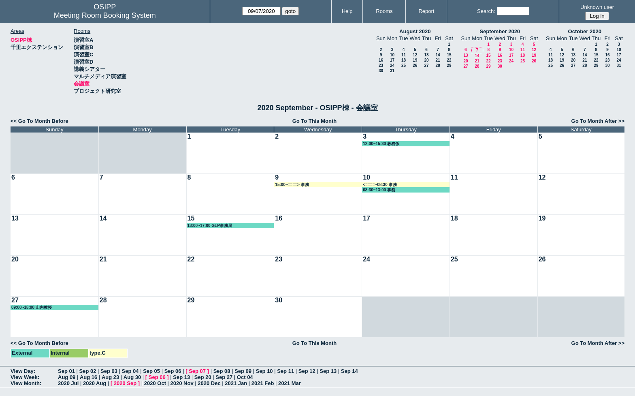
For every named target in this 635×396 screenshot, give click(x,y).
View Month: (26, 383)
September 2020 (499, 31)
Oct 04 (245, 377)
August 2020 (414, 31)
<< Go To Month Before (39, 121)
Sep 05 (151, 371)
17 (392, 60)
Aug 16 (88, 377)
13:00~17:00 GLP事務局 (210, 225)
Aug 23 (110, 377)
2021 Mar (289, 383)
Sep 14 (349, 371)
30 (381, 70)
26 (415, 65)
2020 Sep (125, 383)
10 (392, 55)
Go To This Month (314, 121)
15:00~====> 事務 (292, 184)
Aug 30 (132, 377)
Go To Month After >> (597, 121)
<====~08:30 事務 (379, 184)
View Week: (25, 377)
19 (415, 60)
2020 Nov (182, 383)
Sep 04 (130, 371)
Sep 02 (87, 371)
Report (426, 11)
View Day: (23, 371)
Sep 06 (172, 371)
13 (426, 55)
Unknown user (597, 7)
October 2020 (584, 31)
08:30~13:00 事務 (379, 190)
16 (381, 60)
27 (426, 65)
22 (449, 60)
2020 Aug (94, 383)
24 (392, 65)
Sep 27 (223, 377)
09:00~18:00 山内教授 (31, 307)
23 (381, 65)
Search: (486, 11)
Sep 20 (202, 377)
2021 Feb (262, 383)
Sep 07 (197, 371)
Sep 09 (242, 371)
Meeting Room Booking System (105, 15)
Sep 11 (285, 371)
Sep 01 (66, 371)
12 (415, 55)
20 (426, 60)
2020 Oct (155, 383)
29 (449, 65)
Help (347, 11)
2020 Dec (209, 383)
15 (449, 55)
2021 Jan (236, 383)
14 (437, 55)
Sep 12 (306, 371)
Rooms (384, 11)
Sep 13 (328, 371)
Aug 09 (66, 377)
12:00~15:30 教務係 (381, 143)
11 (403, 55)
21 (437, 60)
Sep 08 (221, 371)
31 (392, 70)
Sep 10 (264, 371)
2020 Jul (68, 383)
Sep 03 (108, 371)
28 (437, 65)
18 (403, 60)
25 (403, 65)
